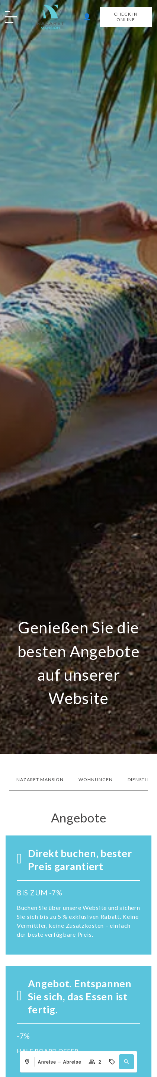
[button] (126, 1061)
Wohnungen (95, 779)
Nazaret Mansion (40, 779)
